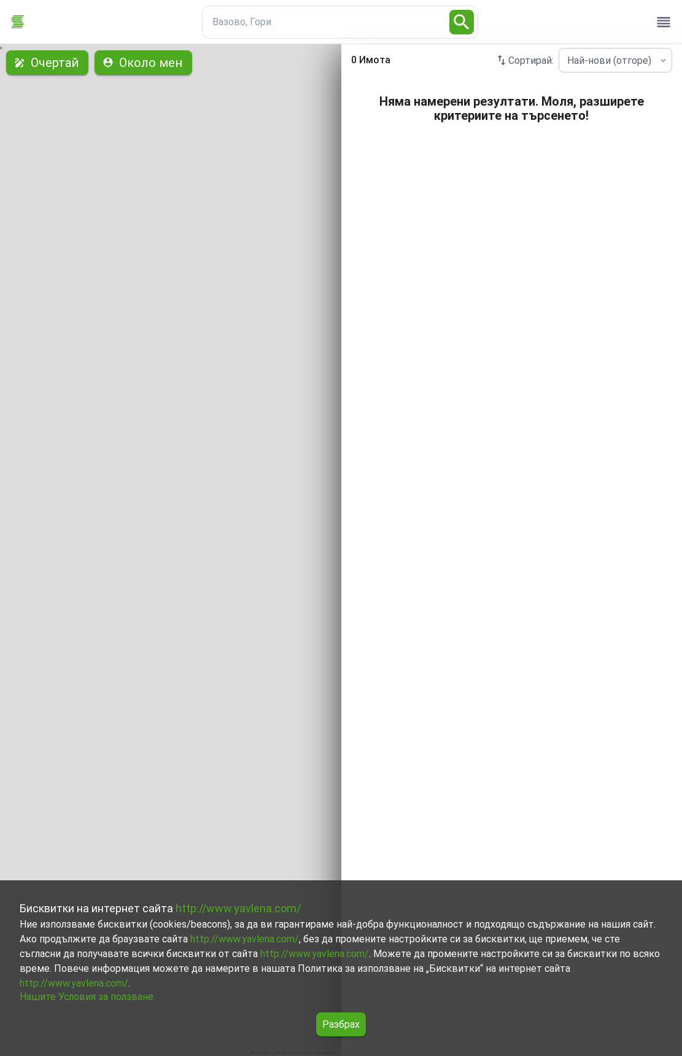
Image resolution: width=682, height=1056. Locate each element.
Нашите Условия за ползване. (87, 997)
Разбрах (341, 1024)
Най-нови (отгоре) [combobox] (609, 60)
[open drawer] (663, 22)
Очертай (47, 62)
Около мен (143, 62)
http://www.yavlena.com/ (238, 908)
